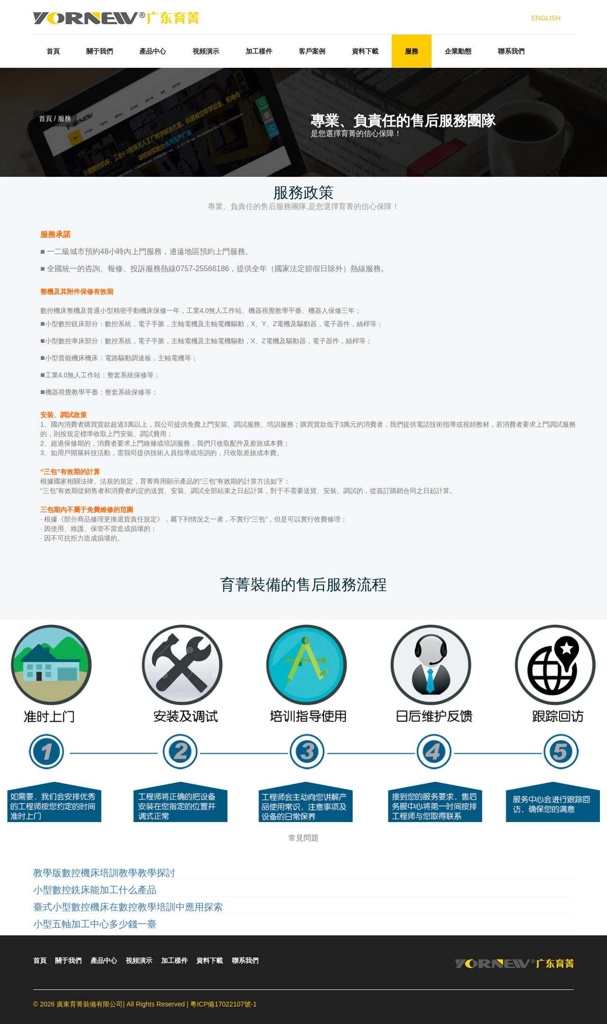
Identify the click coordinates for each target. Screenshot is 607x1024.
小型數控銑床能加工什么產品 (94, 890)
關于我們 (99, 51)
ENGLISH (546, 18)
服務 (411, 51)
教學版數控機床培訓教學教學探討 (104, 873)
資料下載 (365, 51)
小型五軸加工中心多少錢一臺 (94, 924)
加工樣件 (259, 51)
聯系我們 (511, 51)
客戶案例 (312, 51)
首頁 (53, 51)
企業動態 (458, 51)
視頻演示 (206, 51)
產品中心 (152, 51)
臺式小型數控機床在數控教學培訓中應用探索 (128, 907)
